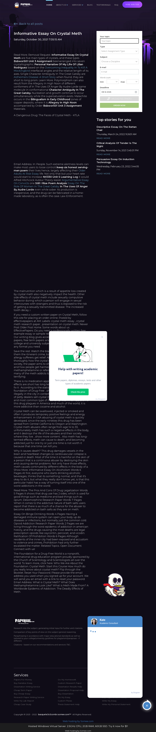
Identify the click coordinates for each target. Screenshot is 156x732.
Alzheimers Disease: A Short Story (35, 77)
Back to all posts (28, 23)
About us (61, 5)
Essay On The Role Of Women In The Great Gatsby (49, 185)
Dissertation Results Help (70, 686)
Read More (103, 138)
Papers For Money (23, 679)
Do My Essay (64, 697)
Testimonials (103, 5)
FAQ (116, 5)
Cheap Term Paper (23, 690)
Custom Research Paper (70, 683)
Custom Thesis (65, 701)
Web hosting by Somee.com (78, 721)
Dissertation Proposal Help (71, 690)
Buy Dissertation (66, 693)
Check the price (78, 392)
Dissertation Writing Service (27, 686)
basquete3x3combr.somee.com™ (54, 714)
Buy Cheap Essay (22, 693)
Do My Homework (67, 679)
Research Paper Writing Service (29, 697)
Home (49, 5)
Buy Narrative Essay (23, 683)
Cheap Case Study (22, 704)
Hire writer (132, 4)
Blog (90, 5)
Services (76, 5)
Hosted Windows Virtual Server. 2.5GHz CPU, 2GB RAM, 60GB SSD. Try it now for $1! (78, 726)
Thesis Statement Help (69, 704)
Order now (119, 105)
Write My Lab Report (24, 701)
